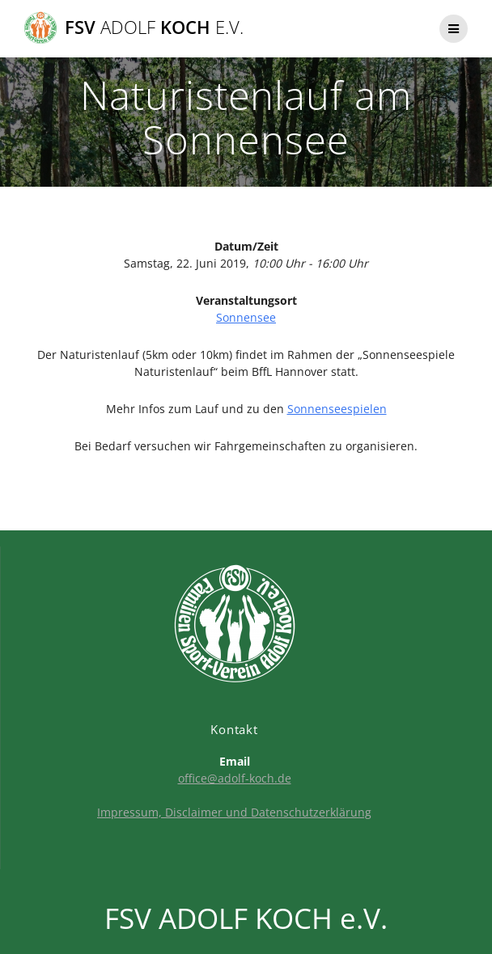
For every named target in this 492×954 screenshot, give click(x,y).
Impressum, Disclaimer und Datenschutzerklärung (234, 812)
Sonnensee (246, 317)
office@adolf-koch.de (234, 778)
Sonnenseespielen (337, 408)
